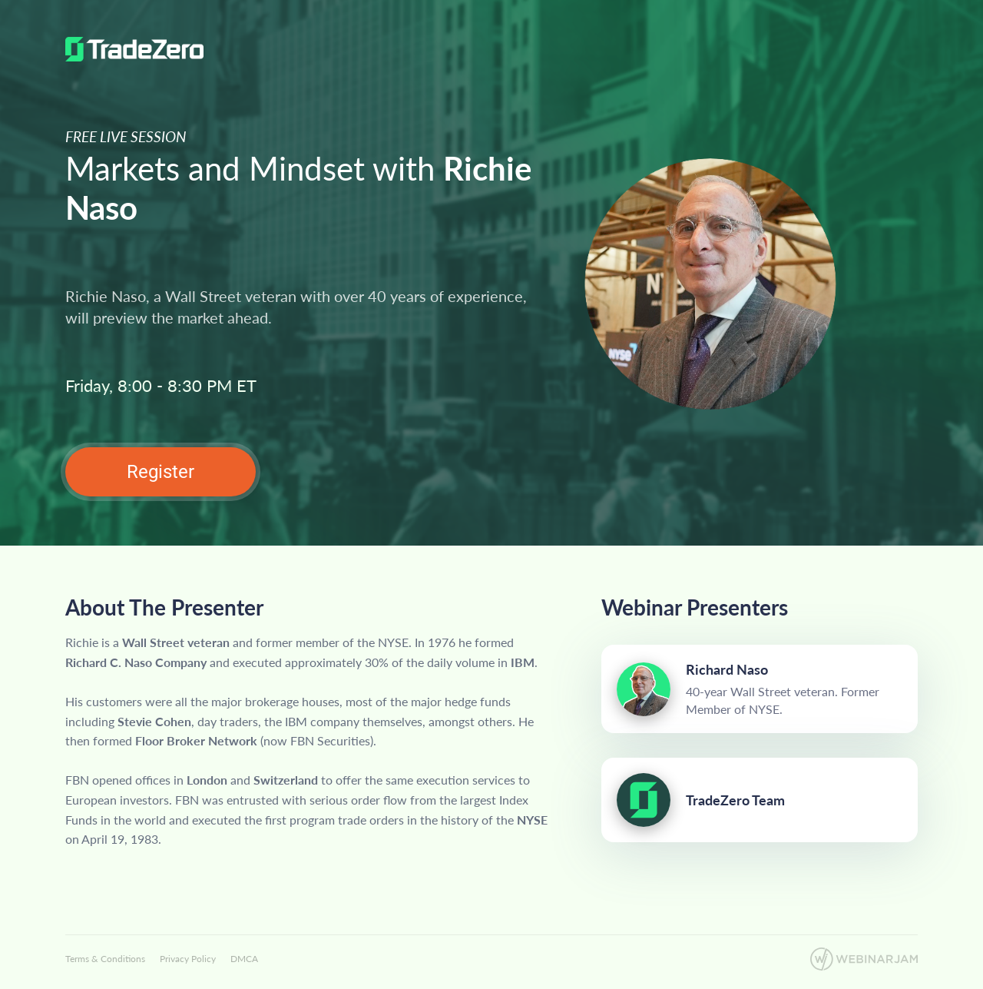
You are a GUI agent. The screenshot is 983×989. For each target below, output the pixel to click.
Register (160, 472)
